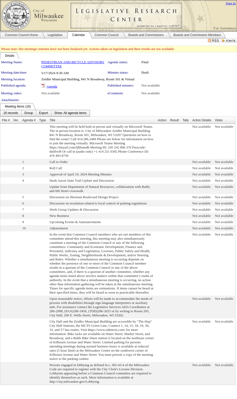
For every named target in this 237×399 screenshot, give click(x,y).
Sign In (231, 3)
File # (6, 120)
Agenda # (28, 120)
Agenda (52, 86)
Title (52, 120)
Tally (185, 120)
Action (162, 120)
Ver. (16, 120)
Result (174, 120)
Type (42, 120)
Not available (150, 85)
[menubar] (45, 113)
